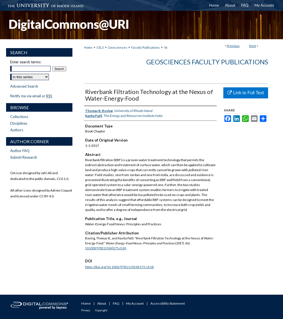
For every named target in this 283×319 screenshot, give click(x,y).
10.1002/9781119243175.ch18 (105, 248)
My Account (135, 303)
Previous (233, 46)
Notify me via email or (31, 96)
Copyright (101, 310)
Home (88, 47)
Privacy (85, 310)
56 (165, 47)
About (101, 303)
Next (252, 46)
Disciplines (18, 123)
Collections (19, 116)
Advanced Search (24, 86)
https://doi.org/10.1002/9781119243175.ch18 (119, 267)
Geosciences (117, 47)
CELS (100, 47)
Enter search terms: (25, 62)
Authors (16, 130)
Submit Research (23, 157)
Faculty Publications (145, 47)
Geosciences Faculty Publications (207, 62)
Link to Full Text (245, 92)
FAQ (116, 303)
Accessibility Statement (167, 303)
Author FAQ (20, 150)
